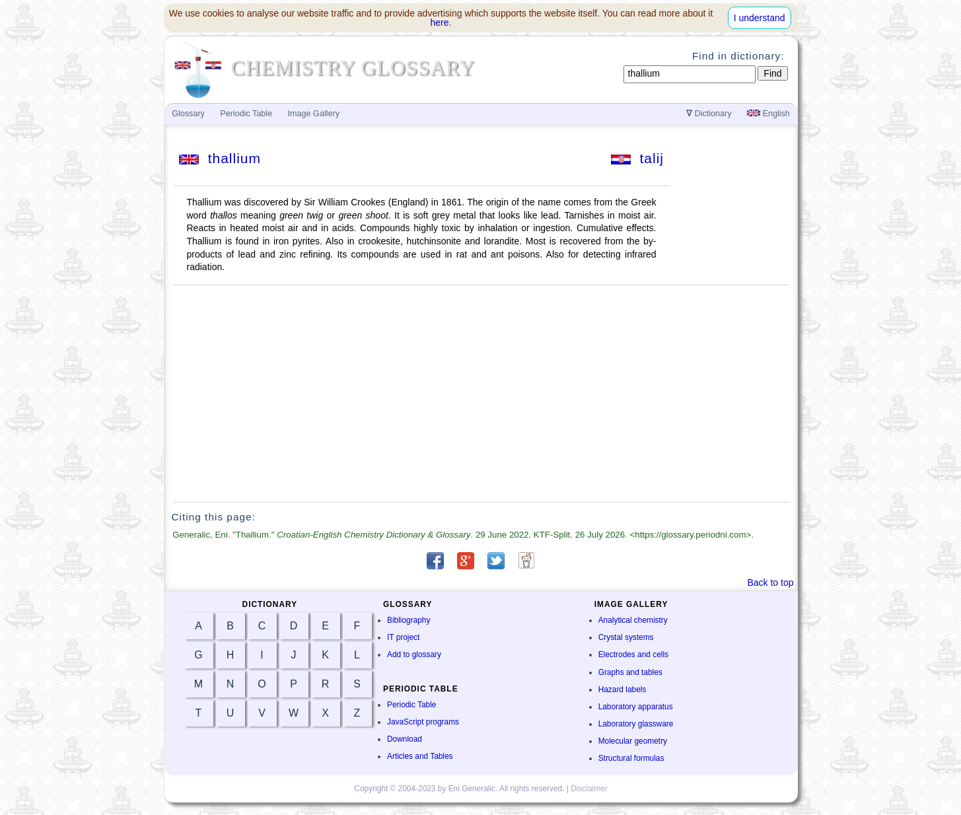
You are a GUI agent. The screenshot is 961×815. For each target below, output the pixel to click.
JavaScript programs (423, 721)
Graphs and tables (630, 672)
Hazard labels (622, 689)
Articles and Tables (420, 756)
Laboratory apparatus (635, 706)
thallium (220, 158)
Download (404, 739)
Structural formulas (631, 758)
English (768, 113)
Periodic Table (411, 704)
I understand (759, 18)
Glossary (188, 113)
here (440, 22)
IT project (403, 637)
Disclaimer (589, 788)
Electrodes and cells (633, 654)
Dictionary (709, 113)
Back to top (770, 582)
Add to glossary (414, 654)
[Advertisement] (480, 393)
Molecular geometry (632, 741)
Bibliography (408, 620)
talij (637, 158)
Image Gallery (313, 113)
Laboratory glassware (636, 723)
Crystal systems (626, 637)
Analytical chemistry (633, 620)
